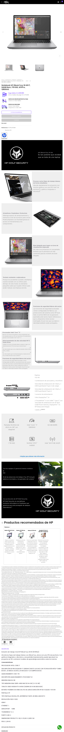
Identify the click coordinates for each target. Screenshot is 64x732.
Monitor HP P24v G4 (32, 530)
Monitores (7, 527)
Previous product (26, 81)
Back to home (28, 81)
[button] (3, 32)
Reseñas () (8, 130)
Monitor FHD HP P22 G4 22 (9, 531)
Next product (30, 81)
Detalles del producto (8, 727)
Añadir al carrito (16, 116)
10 (43, 409)
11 (44, 409)
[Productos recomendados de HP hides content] (27, 522)
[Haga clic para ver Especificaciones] (5, 642)
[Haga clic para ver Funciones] (11, 642)
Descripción (5, 649)
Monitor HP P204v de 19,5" (20, 531)
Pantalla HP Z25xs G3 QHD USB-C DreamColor (43, 531)
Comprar (16, 120)
